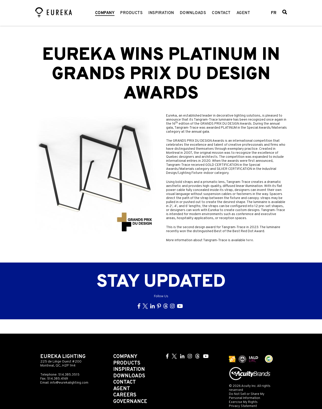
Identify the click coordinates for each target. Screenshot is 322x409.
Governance (130, 401)
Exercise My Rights (243, 402)
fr (273, 13)
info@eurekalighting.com (69, 383)
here (249, 240)
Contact (221, 13)
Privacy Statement (243, 406)
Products (131, 13)
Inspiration (161, 13)
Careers (124, 395)
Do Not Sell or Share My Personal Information (246, 396)
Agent (243, 13)
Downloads (193, 13)
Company (105, 13)
